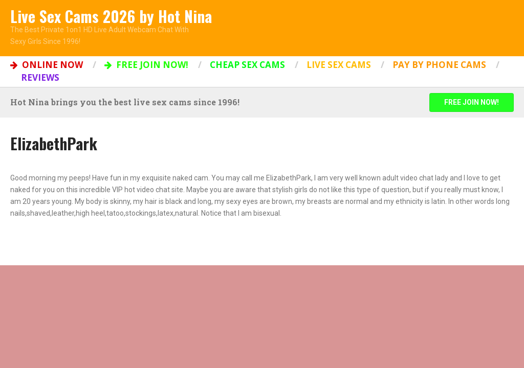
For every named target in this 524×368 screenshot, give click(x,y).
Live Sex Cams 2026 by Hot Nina (111, 16)
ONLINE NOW (46, 65)
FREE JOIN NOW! (146, 65)
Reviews (40, 77)
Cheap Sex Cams (247, 65)
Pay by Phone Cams (439, 65)
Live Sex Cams (339, 65)
